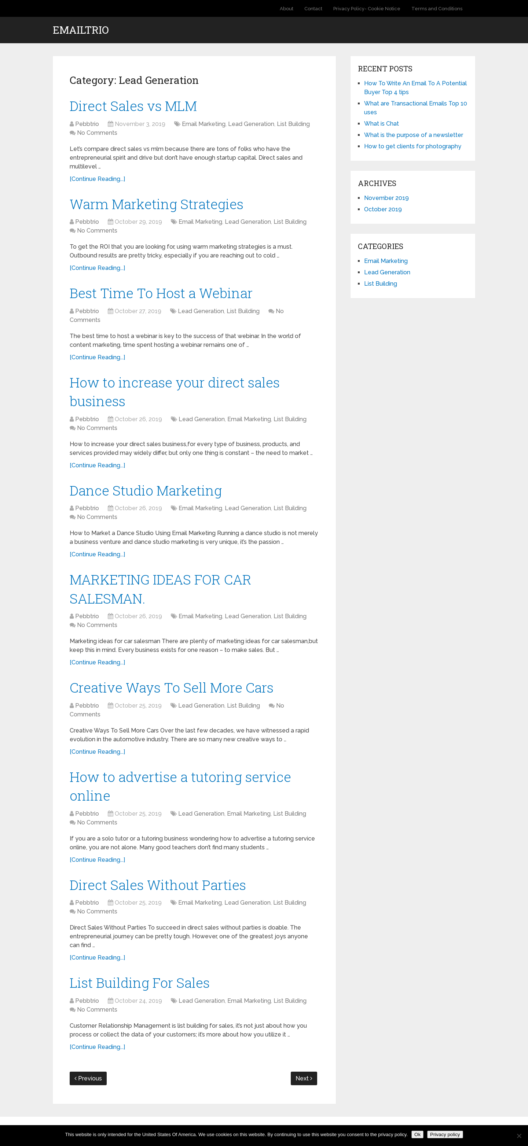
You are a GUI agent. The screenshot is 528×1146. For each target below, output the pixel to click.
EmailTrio (81, 30)
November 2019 (386, 197)
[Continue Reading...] (97, 179)
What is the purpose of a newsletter (413, 134)
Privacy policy (445, 1134)
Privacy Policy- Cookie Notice (366, 8)
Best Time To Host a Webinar (163, 294)
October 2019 (383, 209)
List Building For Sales (141, 990)
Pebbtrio (87, 124)
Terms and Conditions (436, 8)
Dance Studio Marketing (148, 493)
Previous (88, 1086)
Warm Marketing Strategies (159, 204)
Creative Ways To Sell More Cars (175, 692)
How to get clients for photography (412, 146)
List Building (293, 124)
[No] (518, 1135)
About (286, 8)
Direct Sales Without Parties (159, 891)
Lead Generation (251, 124)
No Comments (97, 133)
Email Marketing (203, 124)
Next (304, 1086)
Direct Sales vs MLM (135, 106)
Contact (313, 8)
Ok (417, 1134)
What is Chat (381, 123)
